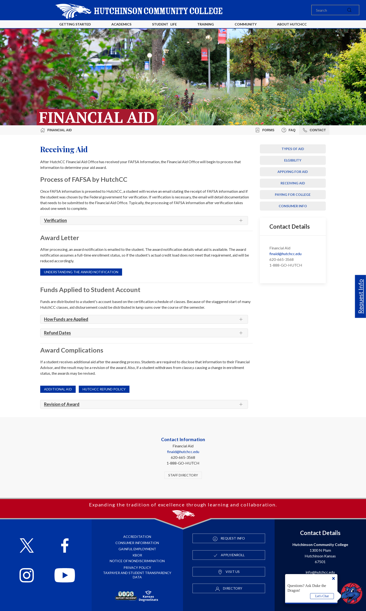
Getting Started (75, 24)
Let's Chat (322, 596)
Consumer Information (137, 543)
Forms (264, 130)
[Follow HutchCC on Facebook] (65, 546)
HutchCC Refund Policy (104, 389)
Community (246, 24)
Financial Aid (56, 130)
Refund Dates (57, 332)
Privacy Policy (137, 568)
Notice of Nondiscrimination (137, 561)
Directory (228, 588)
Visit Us (229, 572)
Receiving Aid (293, 183)
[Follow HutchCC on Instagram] (27, 576)
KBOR (137, 555)
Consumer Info (293, 206)
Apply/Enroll (229, 555)
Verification (55, 220)
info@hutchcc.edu (320, 572)
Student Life (164, 24)
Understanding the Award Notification (81, 272)
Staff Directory (183, 475)
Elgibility (292, 160)
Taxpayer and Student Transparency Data (137, 575)
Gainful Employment (137, 549)
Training (205, 24)
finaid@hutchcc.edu (285, 253)
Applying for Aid (292, 172)
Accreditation (137, 537)
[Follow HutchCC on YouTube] (64, 576)
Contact (314, 130)
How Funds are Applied (66, 319)
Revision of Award (61, 404)
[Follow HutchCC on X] (27, 546)
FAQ (289, 130)
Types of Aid (293, 149)
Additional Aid (58, 389)
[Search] (335, 10)
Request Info (360, 296)
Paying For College (293, 194)
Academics (121, 24)
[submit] (349, 10)
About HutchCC (292, 24)
